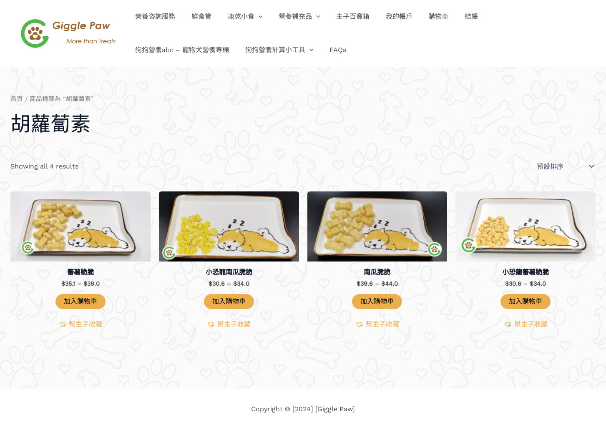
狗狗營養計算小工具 (168, 50)
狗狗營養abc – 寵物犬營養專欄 (517, 16)
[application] (251, 16)
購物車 (420, 16)
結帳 (450, 16)
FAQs (224, 50)
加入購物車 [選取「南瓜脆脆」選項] (377, 301)
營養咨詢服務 (154, 16)
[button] (80, 324)
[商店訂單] (564, 166)
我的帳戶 (383, 16)
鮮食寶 (197, 16)
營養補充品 (290, 16)
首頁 (16, 99)
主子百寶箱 (340, 16)
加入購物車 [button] (229, 301)
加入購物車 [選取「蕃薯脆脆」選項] (80, 301)
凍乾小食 (238, 16)
